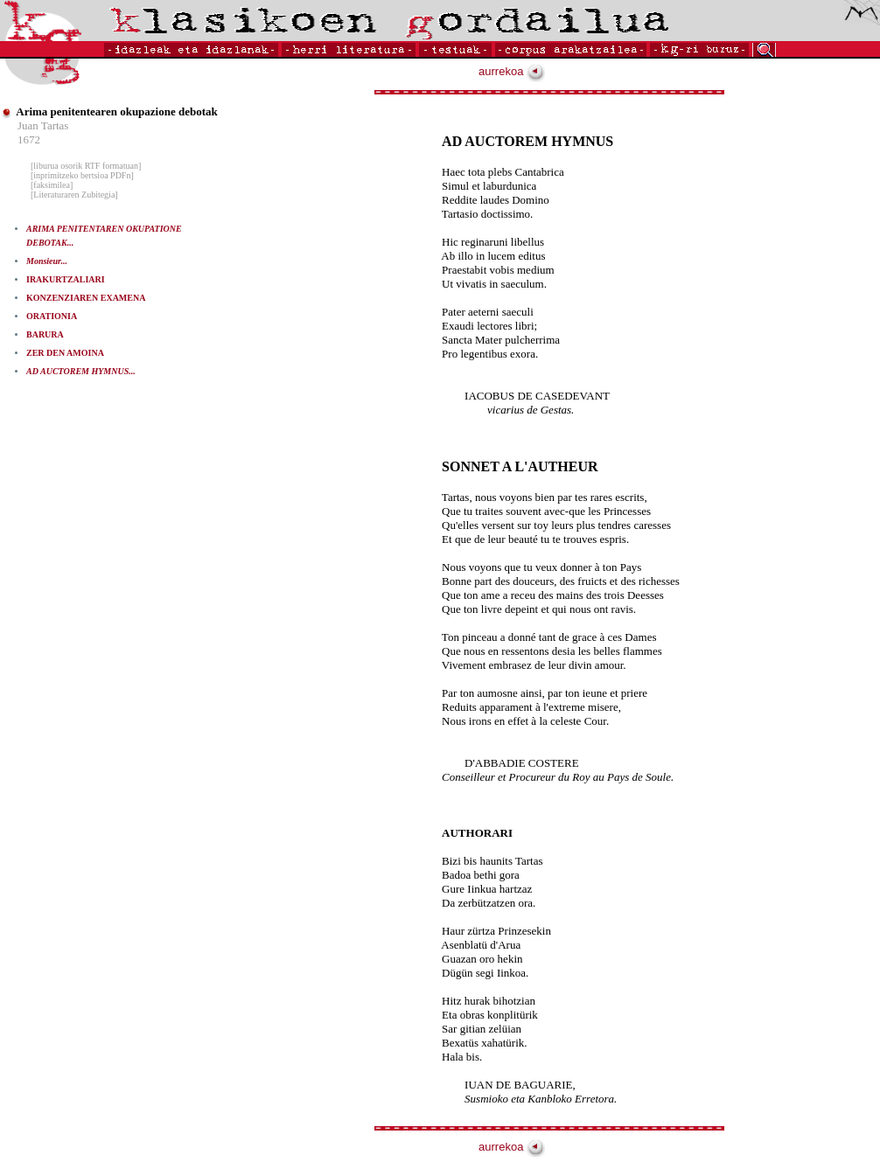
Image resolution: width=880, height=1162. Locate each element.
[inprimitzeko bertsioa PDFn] (82, 175)
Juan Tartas (42, 125)
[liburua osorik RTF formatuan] (86, 165)
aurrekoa (511, 71)
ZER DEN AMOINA (65, 353)
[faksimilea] (52, 185)
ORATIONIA (51, 316)
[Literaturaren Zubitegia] (74, 194)
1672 (28, 139)
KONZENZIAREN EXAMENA (85, 298)
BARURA (45, 334)
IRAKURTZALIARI (65, 279)
